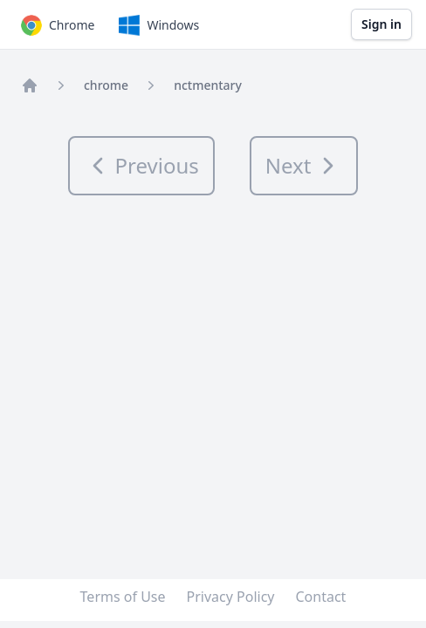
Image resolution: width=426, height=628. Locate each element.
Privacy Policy (231, 596)
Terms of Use (123, 596)
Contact (321, 596)
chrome (106, 85)
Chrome (55, 25)
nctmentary (208, 85)
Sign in (381, 24)
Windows (157, 25)
